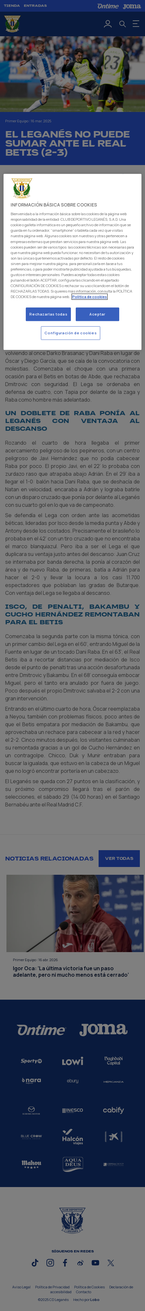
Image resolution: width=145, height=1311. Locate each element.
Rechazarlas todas (48, 314)
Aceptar (97, 314)
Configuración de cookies (70, 332)
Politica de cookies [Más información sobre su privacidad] (89, 296)
